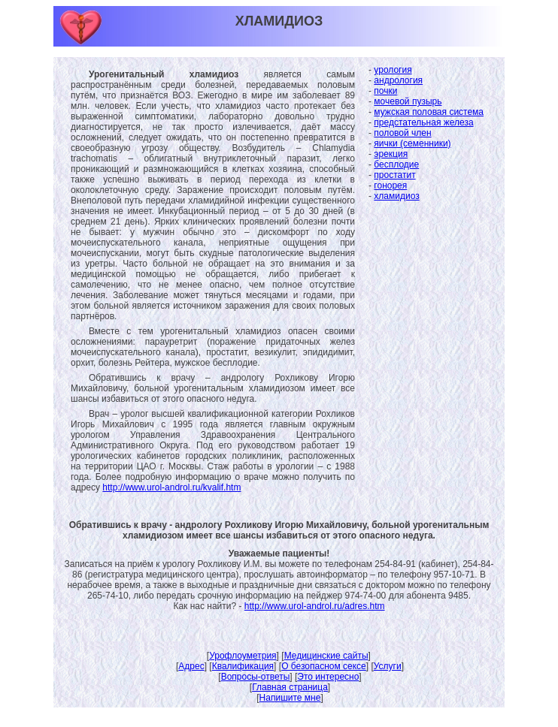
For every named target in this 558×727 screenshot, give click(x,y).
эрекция (391, 154)
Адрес (191, 666)
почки (385, 91)
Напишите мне (290, 697)
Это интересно (328, 676)
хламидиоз (396, 196)
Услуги (388, 666)
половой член (402, 133)
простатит (394, 175)
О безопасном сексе (323, 666)
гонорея (390, 185)
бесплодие (396, 164)
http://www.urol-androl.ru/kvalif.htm (171, 487)
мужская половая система (429, 112)
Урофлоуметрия (242, 655)
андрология (398, 80)
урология (392, 70)
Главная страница (290, 687)
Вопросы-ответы (255, 676)
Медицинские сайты (326, 655)
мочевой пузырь (407, 101)
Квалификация (243, 666)
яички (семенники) (412, 143)
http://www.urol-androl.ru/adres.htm (314, 606)
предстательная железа (423, 122)
